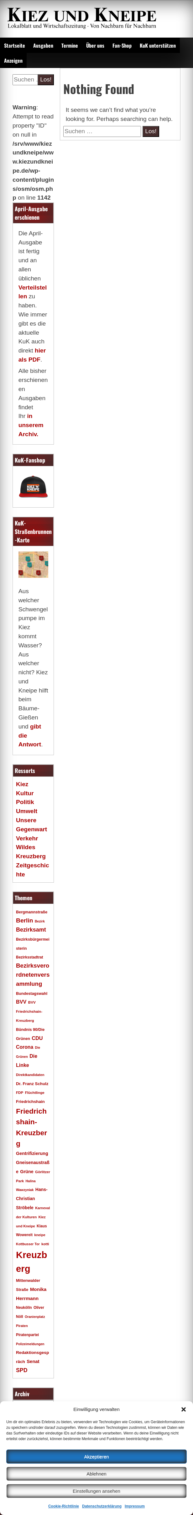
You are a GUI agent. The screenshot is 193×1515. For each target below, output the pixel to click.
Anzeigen (13, 60)
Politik (25, 802)
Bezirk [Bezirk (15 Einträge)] (40, 921)
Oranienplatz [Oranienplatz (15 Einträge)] (35, 1317)
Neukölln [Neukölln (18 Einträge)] (24, 1307)
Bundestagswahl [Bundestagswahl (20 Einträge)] (31, 993)
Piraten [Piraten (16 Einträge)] (22, 1326)
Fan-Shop (122, 45)
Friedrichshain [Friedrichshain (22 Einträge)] (30, 1101)
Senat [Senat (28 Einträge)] (33, 1361)
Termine (69, 45)
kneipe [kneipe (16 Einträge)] (39, 1235)
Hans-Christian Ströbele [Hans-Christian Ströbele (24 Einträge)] (32, 1198)
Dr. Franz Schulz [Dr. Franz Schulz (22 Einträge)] (32, 1083)
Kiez (22, 784)
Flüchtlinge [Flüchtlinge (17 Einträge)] (34, 1092)
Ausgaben (43, 45)
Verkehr (27, 838)
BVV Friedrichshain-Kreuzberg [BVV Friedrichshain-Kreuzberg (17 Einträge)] (29, 1011)
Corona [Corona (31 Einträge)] (24, 1047)
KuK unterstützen (158, 45)
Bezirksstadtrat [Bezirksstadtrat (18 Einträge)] (29, 957)
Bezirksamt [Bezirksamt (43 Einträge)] (31, 930)
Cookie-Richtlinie (63, 1506)
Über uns (95, 45)
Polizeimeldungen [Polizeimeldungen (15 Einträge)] (30, 1344)
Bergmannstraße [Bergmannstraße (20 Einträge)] (31, 912)
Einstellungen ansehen (96, 1491)
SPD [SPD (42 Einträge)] (22, 1370)
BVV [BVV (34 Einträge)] (21, 1002)
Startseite (14, 45)
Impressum (135, 1506)
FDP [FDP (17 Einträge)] (19, 1092)
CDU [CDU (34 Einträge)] (37, 1038)
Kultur (25, 793)
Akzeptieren (96, 1456)
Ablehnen (96, 1473)
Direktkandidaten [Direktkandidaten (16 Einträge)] (30, 1075)
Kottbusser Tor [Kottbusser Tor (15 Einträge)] (28, 1244)
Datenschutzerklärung (102, 1506)
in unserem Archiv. (31, 425)
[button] (183, 1409)
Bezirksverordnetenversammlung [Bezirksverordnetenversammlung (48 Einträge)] (33, 974)
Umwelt (26, 811)
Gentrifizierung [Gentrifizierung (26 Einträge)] (32, 1153)
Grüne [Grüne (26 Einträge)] (27, 1171)
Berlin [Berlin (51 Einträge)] (24, 920)
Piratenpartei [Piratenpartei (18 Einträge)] (27, 1335)
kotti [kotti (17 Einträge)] (45, 1244)
